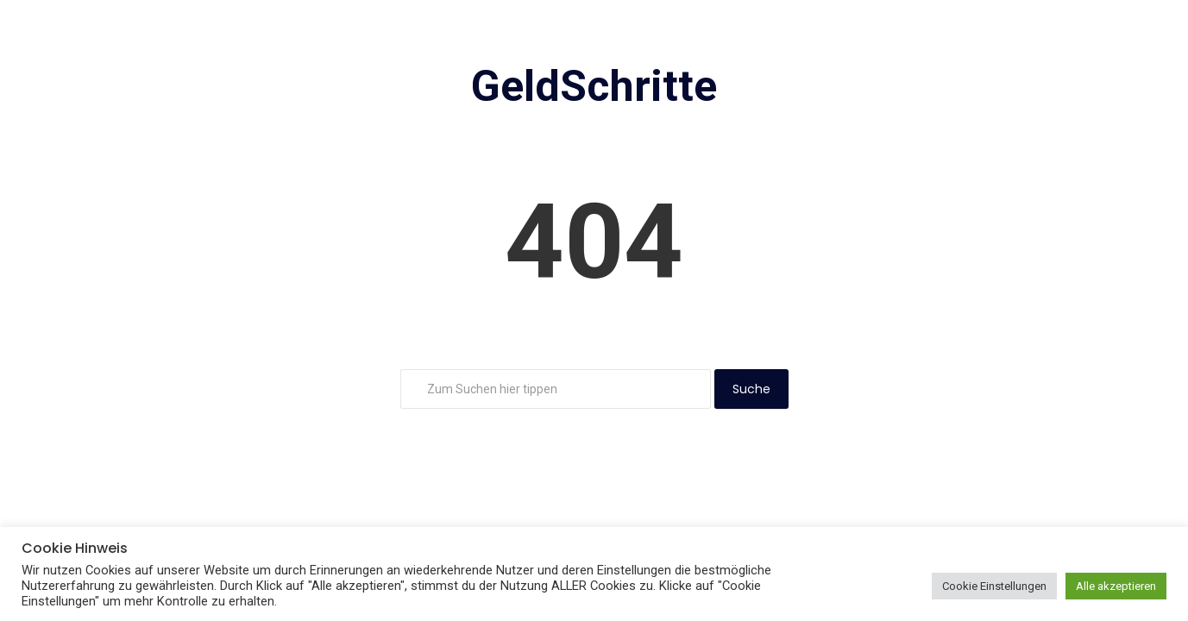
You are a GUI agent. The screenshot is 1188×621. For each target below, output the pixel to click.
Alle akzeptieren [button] (1116, 586)
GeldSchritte (594, 86)
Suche (751, 389)
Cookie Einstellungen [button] (994, 586)
